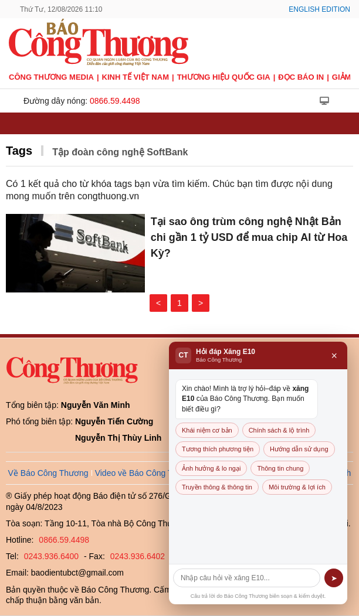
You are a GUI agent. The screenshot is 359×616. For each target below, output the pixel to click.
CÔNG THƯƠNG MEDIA (51, 77)
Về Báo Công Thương (48, 473)
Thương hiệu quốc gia (223, 77)
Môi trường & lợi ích (297, 487)
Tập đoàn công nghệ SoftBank (120, 152)
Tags (19, 150)
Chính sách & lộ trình (279, 430)
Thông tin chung (280, 468)
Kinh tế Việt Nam (135, 77)
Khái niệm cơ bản (207, 430)
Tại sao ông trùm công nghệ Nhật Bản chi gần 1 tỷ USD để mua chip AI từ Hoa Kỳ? (249, 237)
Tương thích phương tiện (217, 448)
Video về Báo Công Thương (146, 473)
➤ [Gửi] (334, 578)
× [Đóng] (334, 356)
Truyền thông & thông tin (217, 487)
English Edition (319, 9)
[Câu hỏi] (246, 578)
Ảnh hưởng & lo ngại (211, 468)
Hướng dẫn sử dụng (299, 448)
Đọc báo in (301, 77)
